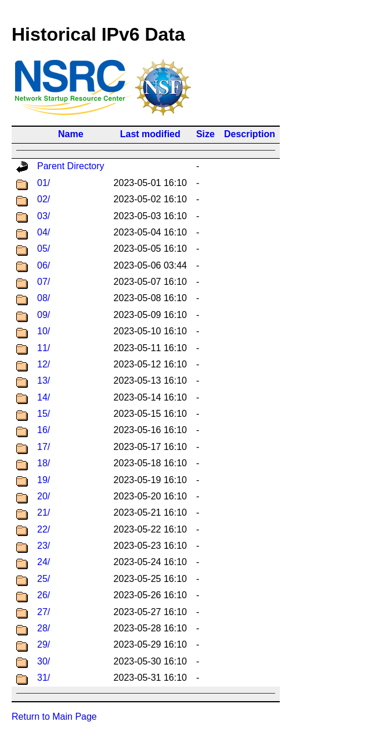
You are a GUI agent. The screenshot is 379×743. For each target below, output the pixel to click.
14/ (43, 397)
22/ (43, 529)
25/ (43, 579)
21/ (43, 512)
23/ (43, 546)
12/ (43, 364)
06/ (43, 265)
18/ (43, 463)
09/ (43, 315)
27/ (43, 612)
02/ (43, 199)
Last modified (150, 134)
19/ (43, 480)
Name (71, 134)
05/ (43, 248)
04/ (43, 232)
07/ (43, 282)
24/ (43, 562)
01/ (43, 183)
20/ (43, 496)
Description (249, 134)
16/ (43, 430)
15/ (43, 414)
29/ (43, 644)
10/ (43, 331)
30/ (43, 661)
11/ (43, 348)
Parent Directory (70, 166)
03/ (43, 216)
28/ (43, 628)
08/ (43, 298)
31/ (43, 678)
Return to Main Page (54, 716)
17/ (43, 447)
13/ (43, 380)
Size (205, 134)
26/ (43, 595)
